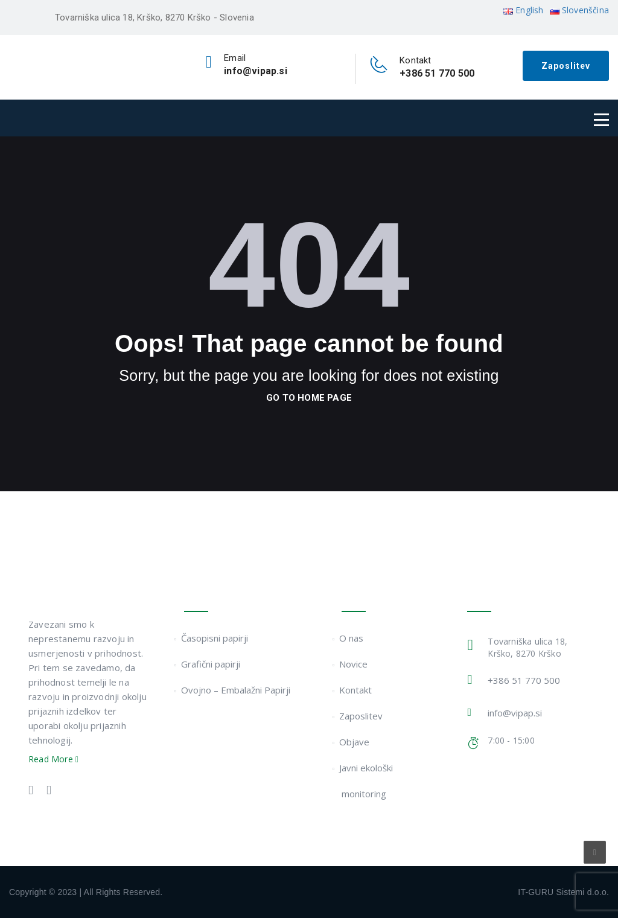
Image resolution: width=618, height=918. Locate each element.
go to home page (309, 397)
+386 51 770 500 (524, 680)
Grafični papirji (212, 664)
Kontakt (356, 690)
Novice (354, 664)
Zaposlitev (565, 66)
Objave (355, 742)
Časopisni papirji (216, 638)
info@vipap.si (515, 713)
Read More (53, 759)
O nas (352, 638)
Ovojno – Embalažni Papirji (237, 690)
